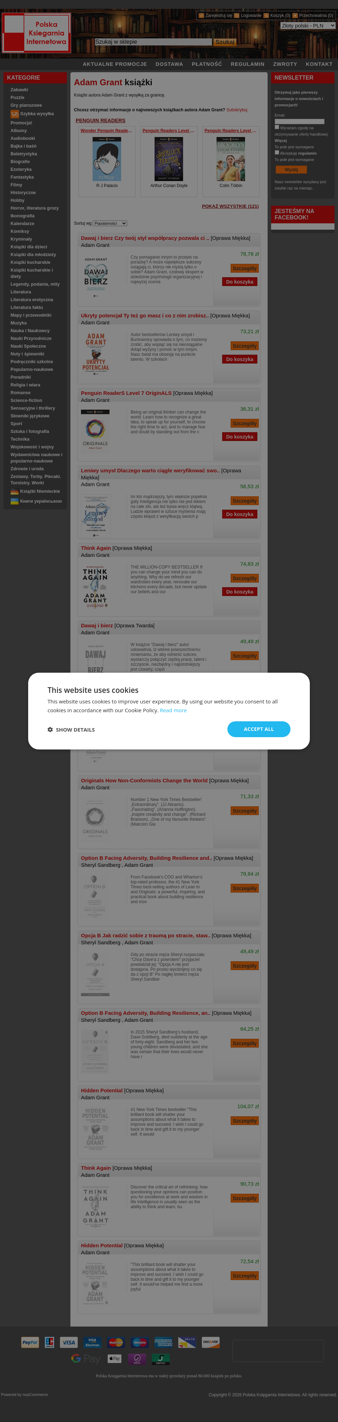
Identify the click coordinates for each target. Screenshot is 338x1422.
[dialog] (169, 711)
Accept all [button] (259, 729)
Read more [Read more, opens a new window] (173, 709)
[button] (71, 729)
